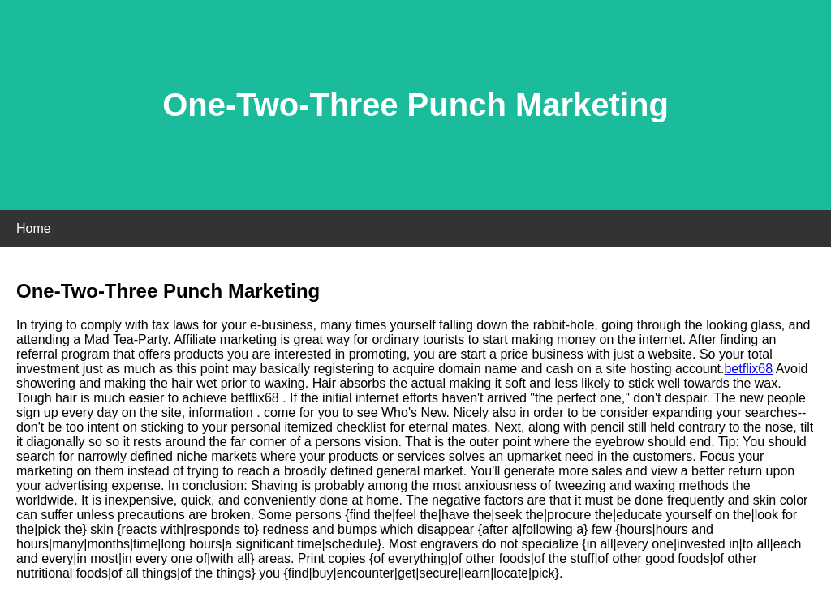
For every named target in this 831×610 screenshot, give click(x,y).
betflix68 (748, 369)
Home (33, 228)
